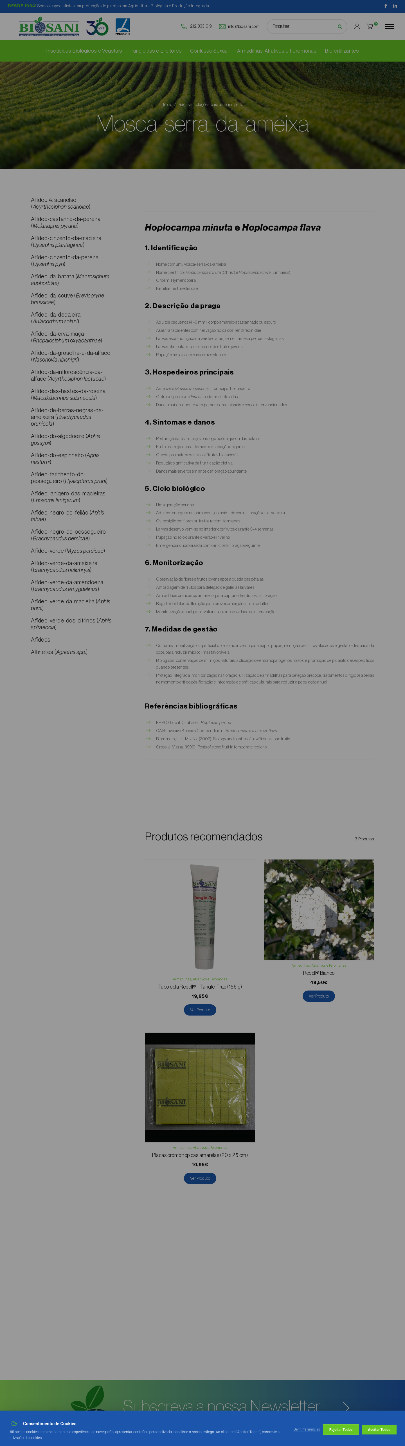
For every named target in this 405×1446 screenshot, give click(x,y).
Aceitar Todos (379, 1429)
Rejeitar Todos (341, 1429)
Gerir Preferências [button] (307, 1429)
